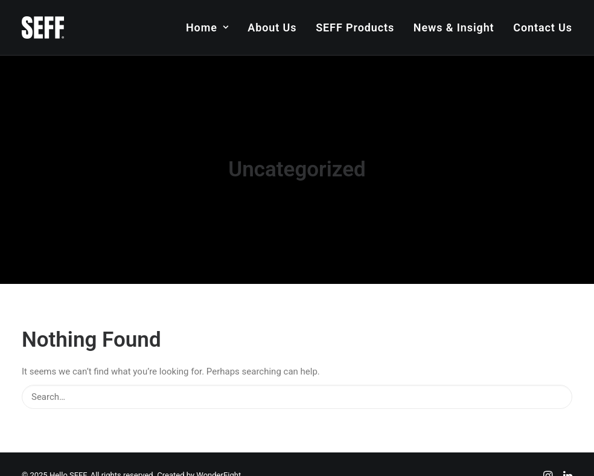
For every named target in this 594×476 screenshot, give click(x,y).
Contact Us (542, 27)
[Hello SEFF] (43, 27)
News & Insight (454, 27)
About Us (272, 27)
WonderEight (218, 470)
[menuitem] (211, 27)
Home (207, 27)
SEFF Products (355, 27)
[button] (555, 391)
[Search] (297, 392)
